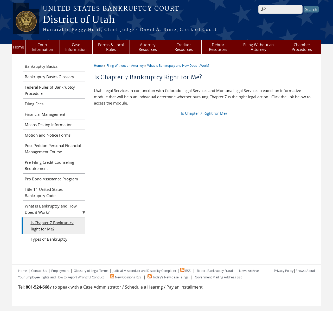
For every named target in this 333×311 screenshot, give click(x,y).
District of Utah (79, 20)
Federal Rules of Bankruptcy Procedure (50, 90)
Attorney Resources (148, 47)
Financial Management (45, 114)
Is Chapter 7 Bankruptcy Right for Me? (52, 225)
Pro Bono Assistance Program (51, 178)
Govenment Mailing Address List (218, 277)
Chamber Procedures (302, 47)
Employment (60, 271)
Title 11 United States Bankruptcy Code (44, 192)
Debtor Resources (218, 47)
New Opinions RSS (125, 277)
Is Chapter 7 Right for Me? (204, 113)
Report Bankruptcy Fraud (215, 271)
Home (18, 47)
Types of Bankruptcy (49, 239)
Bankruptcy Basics (41, 66)
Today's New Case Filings (168, 277)
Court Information (42, 47)
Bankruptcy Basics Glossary (49, 76)
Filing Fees (34, 103)
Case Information (76, 47)
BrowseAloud (305, 271)
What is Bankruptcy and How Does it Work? (178, 65)
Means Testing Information (49, 124)
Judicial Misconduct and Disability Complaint (144, 271)
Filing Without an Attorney (258, 47)
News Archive (249, 271)
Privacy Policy (283, 271)
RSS (185, 271)
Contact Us (39, 271)
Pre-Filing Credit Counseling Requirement (49, 165)
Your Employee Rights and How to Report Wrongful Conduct (61, 277)
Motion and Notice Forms (48, 135)
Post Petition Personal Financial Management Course (53, 148)
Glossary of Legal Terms (91, 271)
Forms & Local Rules (111, 47)
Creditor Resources (184, 47)
